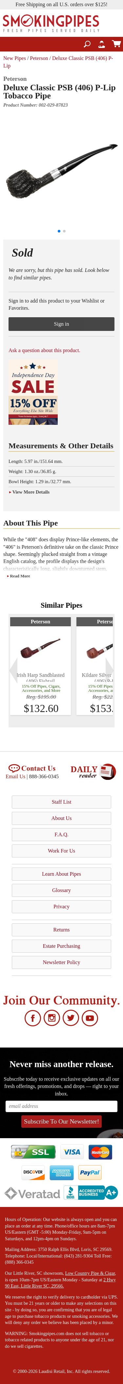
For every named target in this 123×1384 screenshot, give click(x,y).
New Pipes (14, 58)
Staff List (62, 802)
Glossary (61, 890)
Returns (61, 929)
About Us (61, 818)
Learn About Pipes (61, 874)
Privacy (61, 906)
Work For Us (61, 851)
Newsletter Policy (61, 962)
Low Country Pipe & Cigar (90, 1273)
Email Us (15, 776)
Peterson (39, 58)
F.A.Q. (61, 834)
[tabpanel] (40, 666)
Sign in (61, 324)
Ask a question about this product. (44, 350)
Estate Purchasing (61, 946)
